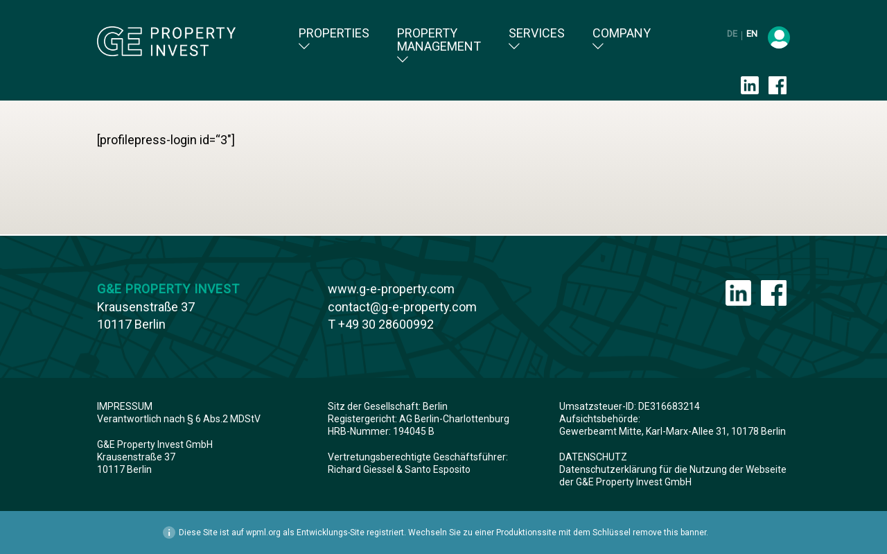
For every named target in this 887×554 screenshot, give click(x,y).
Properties (334, 39)
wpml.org (263, 532)
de (733, 33)
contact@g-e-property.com (402, 307)
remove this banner (669, 532)
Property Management (439, 45)
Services (537, 39)
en (751, 33)
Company (621, 39)
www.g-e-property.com (391, 289)
